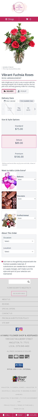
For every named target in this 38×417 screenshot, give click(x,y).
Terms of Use (19, 409)
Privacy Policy (10, 405)
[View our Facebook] (17, 330)
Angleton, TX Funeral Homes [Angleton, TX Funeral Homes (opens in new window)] (12, 387)
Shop (9, 19)
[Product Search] (19, 281)
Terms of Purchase (25, 405)
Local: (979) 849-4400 (19, 346)
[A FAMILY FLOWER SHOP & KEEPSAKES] (19, 14)
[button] (19, 365)
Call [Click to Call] (6, 415)
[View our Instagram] (20, 330)
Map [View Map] (19, 415)
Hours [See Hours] (32, 415)
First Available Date (26, 101)
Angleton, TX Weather (9, 398)
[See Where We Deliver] (19, 293)
